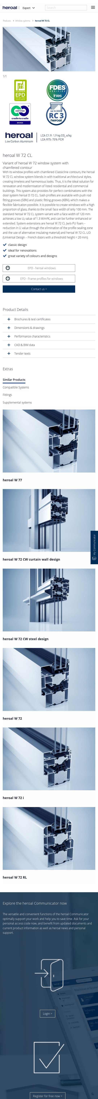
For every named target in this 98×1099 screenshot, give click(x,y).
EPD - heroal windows (31, 267)
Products (7, 20)
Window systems (22, 20)
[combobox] (66, 7)
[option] (49, 49)
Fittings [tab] (7, 395)
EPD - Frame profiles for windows (34, 278)
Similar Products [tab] (14, 380)
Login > (47, 1014)
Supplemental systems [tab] (17, 402)
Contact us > (39, 289)
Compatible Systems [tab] (16, 387)
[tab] (49, 319)
